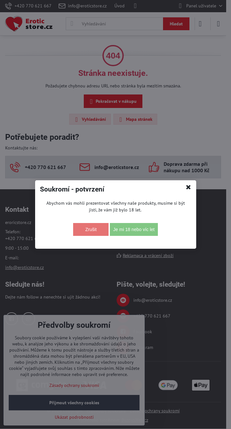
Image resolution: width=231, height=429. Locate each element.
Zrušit (91, 229)
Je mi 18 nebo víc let (133, 229)
